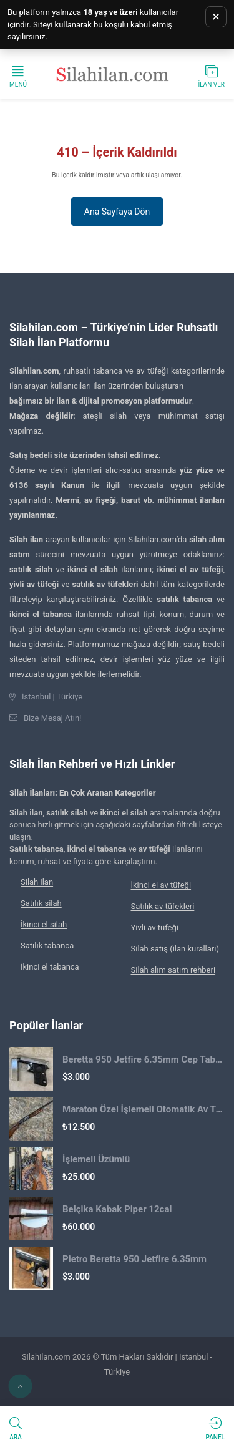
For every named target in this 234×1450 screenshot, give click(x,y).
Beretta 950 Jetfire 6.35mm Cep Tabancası (143, 1059)
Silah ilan (37, 882)
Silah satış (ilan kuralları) (175, 948)
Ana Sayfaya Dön (117, 212)
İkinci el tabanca (50, 966)
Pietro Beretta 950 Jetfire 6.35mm (134, 1259)
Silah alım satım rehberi (173, 970)
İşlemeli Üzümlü (96, 1159)
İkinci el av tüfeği (161, 885)
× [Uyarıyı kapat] (216, 16)
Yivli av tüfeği (154, 927)
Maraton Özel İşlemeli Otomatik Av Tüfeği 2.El (143, 1109)
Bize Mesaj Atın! (52, 718)
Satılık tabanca (47, 945)
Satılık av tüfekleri (163, 906)
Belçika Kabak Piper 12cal (117, 1209)
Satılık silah (41, 903)
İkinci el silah (44, 924)
